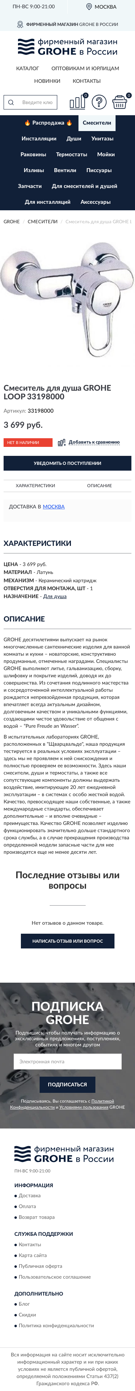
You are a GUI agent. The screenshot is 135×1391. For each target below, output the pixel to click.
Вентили (65, 170)
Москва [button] (54, 507)
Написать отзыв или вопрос (67, 941)
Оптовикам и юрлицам (85, 68)
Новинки (47, 81)
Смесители (97, 123)
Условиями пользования (83, 1107)
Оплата (27, 1207)
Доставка (30, 1196)
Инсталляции (39, 139)
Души (74, 139)
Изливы (34, 170)
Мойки (106, 154)
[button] (99, 102)
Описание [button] (99, 486)
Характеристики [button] (35, 486)
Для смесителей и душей (84, 186)
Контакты (87, 81)
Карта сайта (33, 1255)
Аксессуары (96, 202)
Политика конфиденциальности (56, 1326)
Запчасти (30, 186)
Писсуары (99, 170)
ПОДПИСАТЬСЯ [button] (67, 1084)
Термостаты (71, 154)
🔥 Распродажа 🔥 (48, 123)
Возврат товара (37, 1217)
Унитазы (102, 139)
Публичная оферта (40, 1266)
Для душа (55, 596)
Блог (24, 1304)
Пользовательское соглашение (55, 1277)
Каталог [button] (27, 68)
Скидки (27, 1315)
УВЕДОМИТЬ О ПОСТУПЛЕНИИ (67, 463)
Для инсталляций (48, 202)
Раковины (33, 154)
